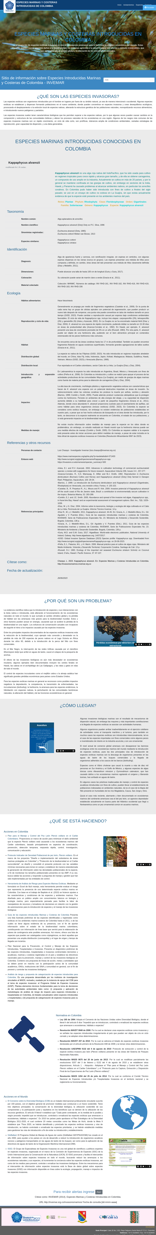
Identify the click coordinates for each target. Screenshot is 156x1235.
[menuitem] (119, 5)
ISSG (10, 1149)
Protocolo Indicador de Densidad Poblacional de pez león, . (40, 855)
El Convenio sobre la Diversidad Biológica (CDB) (29, 1101)
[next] (150, 644)
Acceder (149, 7)
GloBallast (12, 1135)
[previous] (139, 644)
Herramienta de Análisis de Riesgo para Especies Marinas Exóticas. (37, 884)
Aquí (99, 1192)
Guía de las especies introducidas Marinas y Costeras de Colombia (38, 915)
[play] (136, 644)
